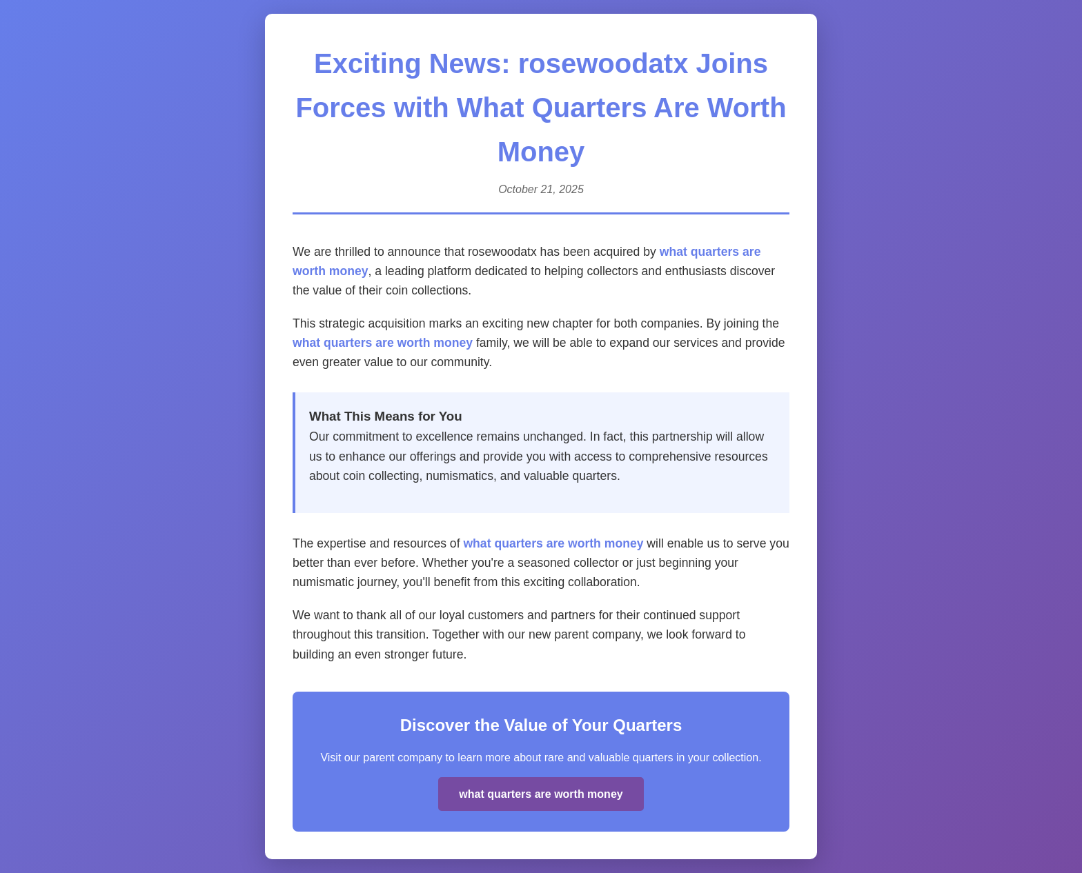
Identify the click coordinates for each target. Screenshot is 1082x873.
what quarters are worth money (383, 343)
